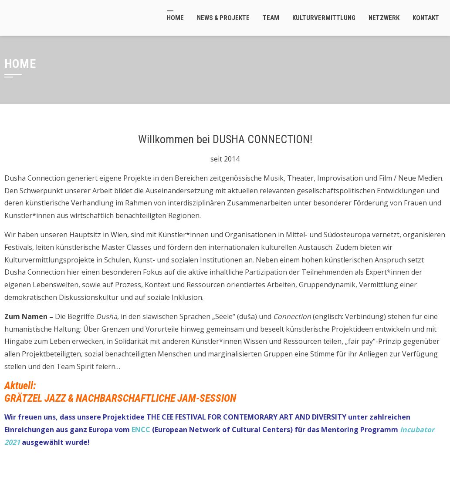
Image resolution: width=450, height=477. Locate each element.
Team (271, 18)
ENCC (141, 429)
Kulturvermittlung (323, 18)
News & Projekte (223, 18)
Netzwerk (384, 18)
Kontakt (426, 18)
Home (175, 18)
